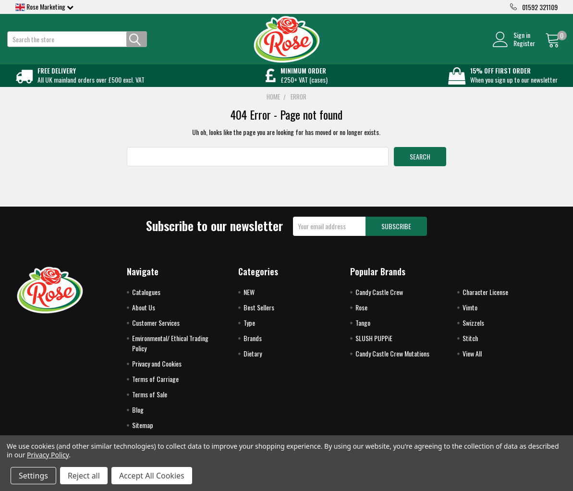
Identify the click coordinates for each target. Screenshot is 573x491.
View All (472, 361)
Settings (33, 475)
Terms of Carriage (155, 387)
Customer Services (156, 331)
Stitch (470, 346)
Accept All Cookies (151, 475)
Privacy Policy (48, 454)
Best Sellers (259, 315)
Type (249, 331)
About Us (143, 315)
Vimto (470, 315)
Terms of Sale (149, 402)
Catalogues (146, 300)
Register (516, 47)
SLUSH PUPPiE (373, 346)
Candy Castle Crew (379, 300)
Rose (361, 315)
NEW (249, 300)
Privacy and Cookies (157, 372)
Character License (485, 300)
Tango (362, 331)
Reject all (84, 475)
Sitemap (142, 433)
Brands (253, 346)
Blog (138, 418)
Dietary (253, 361)
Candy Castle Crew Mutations (392, 361)
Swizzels (473, 331)
